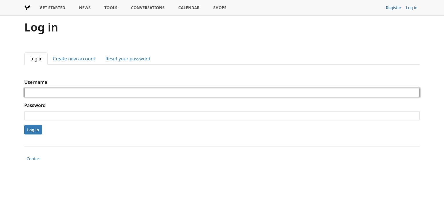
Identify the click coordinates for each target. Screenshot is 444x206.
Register (393, 7)
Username (35, 82)
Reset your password (127, 59)
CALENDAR (189, 7)
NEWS (85, 7)
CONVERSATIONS (148, 7)
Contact (34, 158)
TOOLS (110, 7)
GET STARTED (52, 7)
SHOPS (220, 7)
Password (35, 105)
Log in (411, 7)
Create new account (74, 59)
